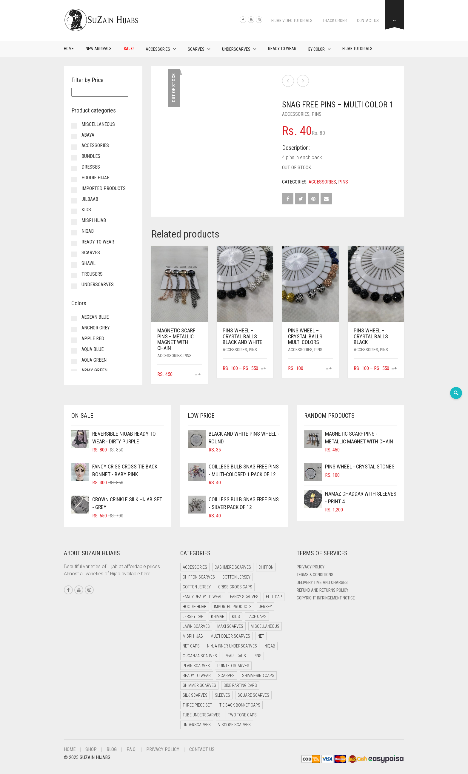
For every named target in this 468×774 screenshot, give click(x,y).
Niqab (87, 231)
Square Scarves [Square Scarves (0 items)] (253, 695)
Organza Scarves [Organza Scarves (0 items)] (200, 655)
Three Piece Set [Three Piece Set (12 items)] (197, 705)
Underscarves (236, 49)
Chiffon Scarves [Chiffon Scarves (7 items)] (199, 577)
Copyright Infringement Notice (326, 598)
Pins (316, 114)
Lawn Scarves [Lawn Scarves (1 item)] (196, 626)
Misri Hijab (93, 220)
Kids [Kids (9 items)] (236, 616)
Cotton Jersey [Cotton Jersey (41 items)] (236, 577)
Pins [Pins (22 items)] (257, 655)
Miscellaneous (98, 124)
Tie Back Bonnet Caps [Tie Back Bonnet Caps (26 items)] (239, 705)
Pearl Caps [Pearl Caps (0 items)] (235, 655)
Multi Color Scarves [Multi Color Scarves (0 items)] (230, 636)
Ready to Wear (282, 48)
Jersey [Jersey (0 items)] (265, 606)
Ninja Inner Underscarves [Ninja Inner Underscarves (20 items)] (232, 646)
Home (69, 48)
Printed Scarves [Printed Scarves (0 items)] (233, 665)
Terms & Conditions (315, 574)
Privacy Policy (310, 567)
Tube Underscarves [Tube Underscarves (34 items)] (202, 715)
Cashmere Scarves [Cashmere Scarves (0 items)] (233, 567)
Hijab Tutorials (357, 48)
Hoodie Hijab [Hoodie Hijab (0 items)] (195, 606)
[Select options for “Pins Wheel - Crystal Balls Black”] (394, 368)
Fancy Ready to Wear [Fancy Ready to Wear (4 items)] (203, 596)
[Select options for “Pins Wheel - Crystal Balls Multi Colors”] (328, 368)
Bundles (90, 156)
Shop (91, 749)
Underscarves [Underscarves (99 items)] (197, 724)
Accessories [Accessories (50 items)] (195, 567)
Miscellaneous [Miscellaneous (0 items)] (265, 626)
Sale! (129, 48)
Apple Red (92, 338)
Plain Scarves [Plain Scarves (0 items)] (196, 665)
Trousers (92, 274)
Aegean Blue (95, 317)
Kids (86, 209)
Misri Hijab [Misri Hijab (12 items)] (193, 636)
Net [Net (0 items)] (261, 636)
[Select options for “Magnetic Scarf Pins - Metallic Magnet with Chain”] (198, 374)
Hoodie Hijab (95, 178)
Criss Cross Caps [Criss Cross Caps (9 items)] (235, 587)
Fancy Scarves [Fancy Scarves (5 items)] (244, 596)
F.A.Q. (131, 749)
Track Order (335, 20)
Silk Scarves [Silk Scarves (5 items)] (195, 695)
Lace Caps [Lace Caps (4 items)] (257, 616)
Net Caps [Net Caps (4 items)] (191, 646)
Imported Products (103, 188)
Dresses (90, 167)
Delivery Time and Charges (322, 582)
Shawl (88, 263)
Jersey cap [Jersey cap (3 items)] (193, 616)
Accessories (158, 49)
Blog (112, 749)
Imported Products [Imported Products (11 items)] (233, 606)
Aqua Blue (92, 349)
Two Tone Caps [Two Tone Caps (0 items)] (242, 715)
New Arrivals (99, 48)
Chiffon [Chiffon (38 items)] (265, 567)
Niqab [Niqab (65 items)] (269, 646)
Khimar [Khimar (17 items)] (217, 616)
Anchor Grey (95, 328)
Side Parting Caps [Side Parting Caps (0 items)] (240, 685)
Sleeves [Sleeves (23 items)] (222, 695)
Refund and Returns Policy (322, 590)
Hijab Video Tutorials (291, 20)
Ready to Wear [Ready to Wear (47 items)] (197, 675)
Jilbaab (89, 199)
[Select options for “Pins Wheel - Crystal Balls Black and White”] (263, 368)
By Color (316, 49)
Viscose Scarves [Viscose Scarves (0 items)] (234, 724)
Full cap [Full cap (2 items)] (274, 596)
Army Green (94, 370)
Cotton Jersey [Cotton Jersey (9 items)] (197, 587)
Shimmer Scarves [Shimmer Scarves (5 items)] (199, 685)
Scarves (196, 49)
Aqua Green (94, 360)
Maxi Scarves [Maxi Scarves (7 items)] (230, 626)
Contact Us (368, 20)
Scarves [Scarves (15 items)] (226, 675)
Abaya (87, 135)
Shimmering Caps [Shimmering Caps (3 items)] (258, 675)
